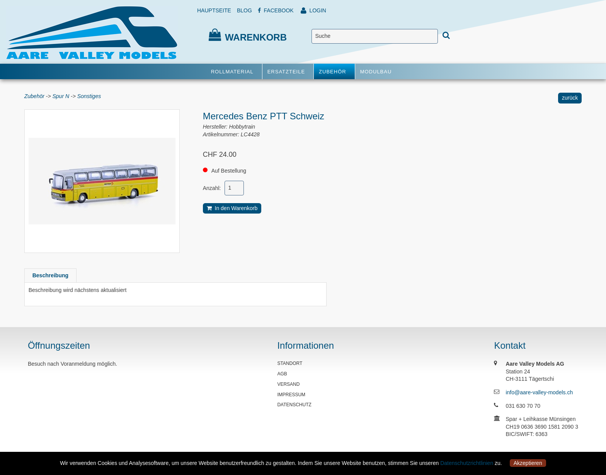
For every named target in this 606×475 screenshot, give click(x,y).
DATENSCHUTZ (294, 404)
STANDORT (289, 363)
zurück (570, 98)
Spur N (61, 96)
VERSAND (288, 384)
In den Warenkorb (232, 208)
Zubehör (34, 96)
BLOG (244, 10)
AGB (282, 374)
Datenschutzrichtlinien (466, 463)
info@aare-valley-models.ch (539, 392)
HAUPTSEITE (214, 10)
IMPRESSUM (291, 394)
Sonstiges (89, 96)
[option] (102, 181)
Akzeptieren (528, 463)
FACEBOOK (276, 10)
